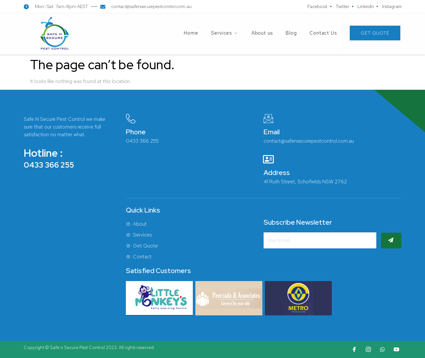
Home (191, 33)
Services (225, 33)
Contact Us (323, 33)
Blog (291, 33)
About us (262, 33)
